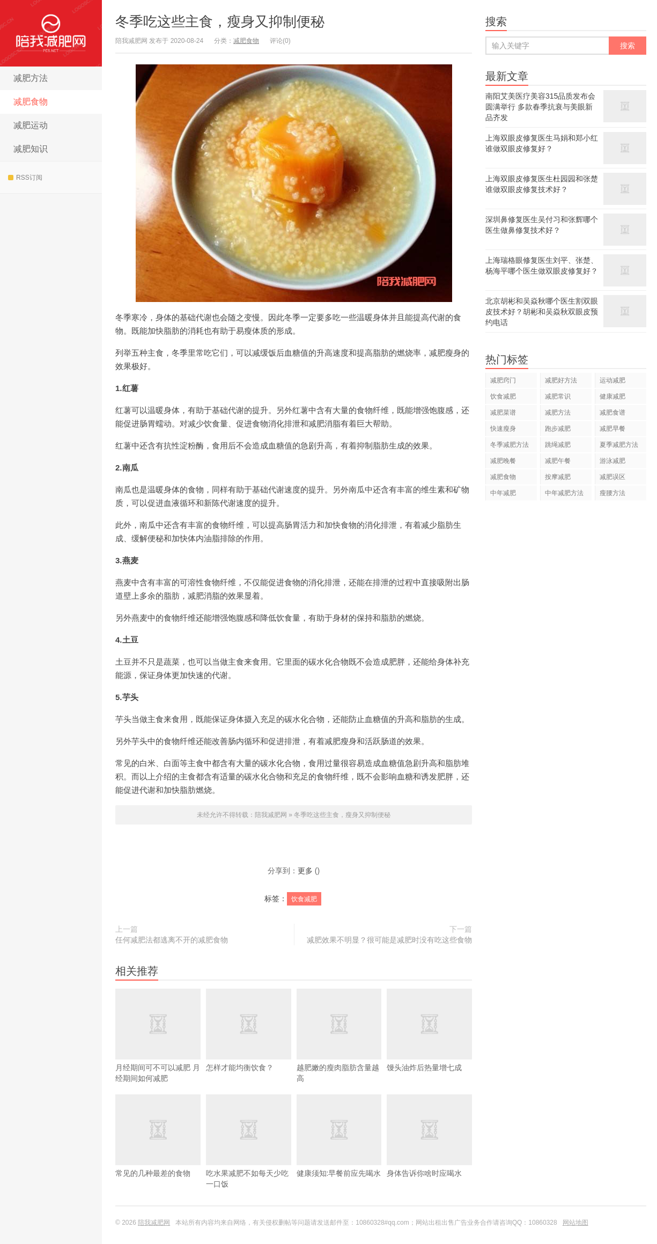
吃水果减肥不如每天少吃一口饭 (248, 1157)
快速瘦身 (503, 428)
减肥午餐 (558, 461)
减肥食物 (30, 101)
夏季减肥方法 (619, 444)
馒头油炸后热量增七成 (429, 1046)
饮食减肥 (304, 899)
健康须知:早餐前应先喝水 (339, 1151)
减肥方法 (30, 78)
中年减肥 (503, 493)
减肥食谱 (612, 412)
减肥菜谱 (503, 412)
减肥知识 (30, 148)
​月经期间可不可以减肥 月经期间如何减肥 (158, 1051)
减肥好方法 (561, 380)
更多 (305, 870)
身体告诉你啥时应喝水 (429, 1151)
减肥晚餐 (503, 461)
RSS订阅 (25, 177)
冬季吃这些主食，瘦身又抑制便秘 (219, 21)
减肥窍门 (503, 380)
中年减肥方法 (564, 493)
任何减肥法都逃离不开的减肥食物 (171, 940)
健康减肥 (612, 396)
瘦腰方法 (612, 493)
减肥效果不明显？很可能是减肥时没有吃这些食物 (389, 940)
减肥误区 (612, 477)
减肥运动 (30, 125)
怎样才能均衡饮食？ (248, 1046)
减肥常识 (558, 396)
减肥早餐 (612, 428)
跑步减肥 (558, 428)
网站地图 (575, 1222)
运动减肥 (612, 380)
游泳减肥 (612, 461)
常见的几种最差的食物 (158, 1151)
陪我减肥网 (51, 33)
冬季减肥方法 (509, 444)
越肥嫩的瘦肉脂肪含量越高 (339, 1051)
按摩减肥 (558, 477)
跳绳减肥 (558, 444)
